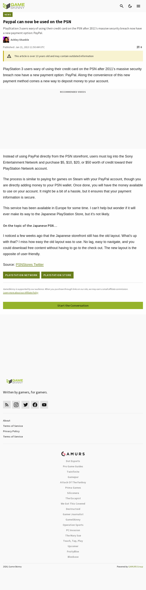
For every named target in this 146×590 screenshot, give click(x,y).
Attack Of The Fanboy (73, 482)
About (6, 420)
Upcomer (73, 546)
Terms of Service (13, 426)
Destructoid (73, 509)
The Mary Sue (73, 535)
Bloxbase (73, 556)
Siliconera (73, 493)
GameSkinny (73, 519)
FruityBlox (73, 551)
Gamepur (73, 477)
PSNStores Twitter (30, 265)
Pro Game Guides (73, 466)
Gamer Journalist (73, 514)
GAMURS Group (135, 566)
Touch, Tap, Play (73, 541)
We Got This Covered (73, 503)
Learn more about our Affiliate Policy (20, 292)
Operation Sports (73, 525)
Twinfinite (73, 471)
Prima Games (73, 487)
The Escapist (73, 498)
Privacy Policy (11, 431)
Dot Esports (73, 461)
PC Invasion (73, 530)
